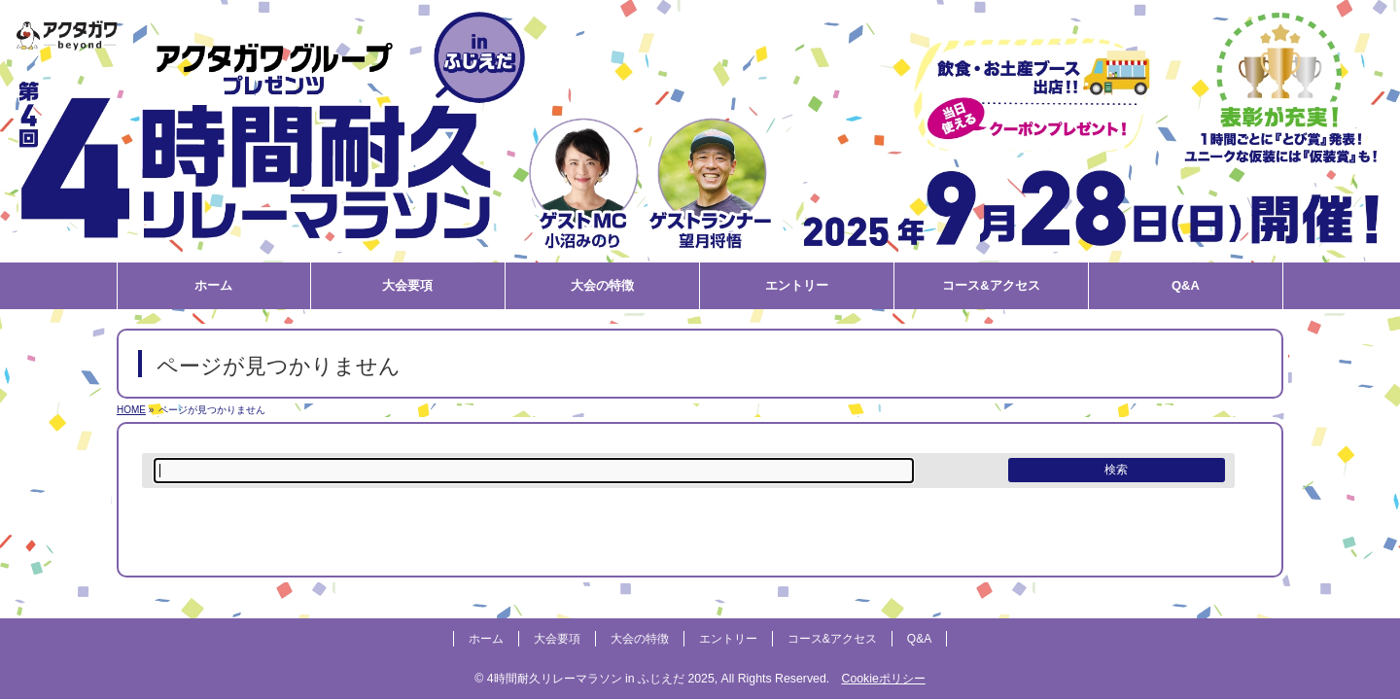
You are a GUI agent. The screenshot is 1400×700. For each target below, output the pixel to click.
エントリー (728, 639)
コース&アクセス (832, 639)
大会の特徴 (640, 639)
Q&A (919, 639)
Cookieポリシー (883, 678)
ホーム (486, 639)
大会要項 (557, 639)
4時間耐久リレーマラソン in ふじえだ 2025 (601, 678)
